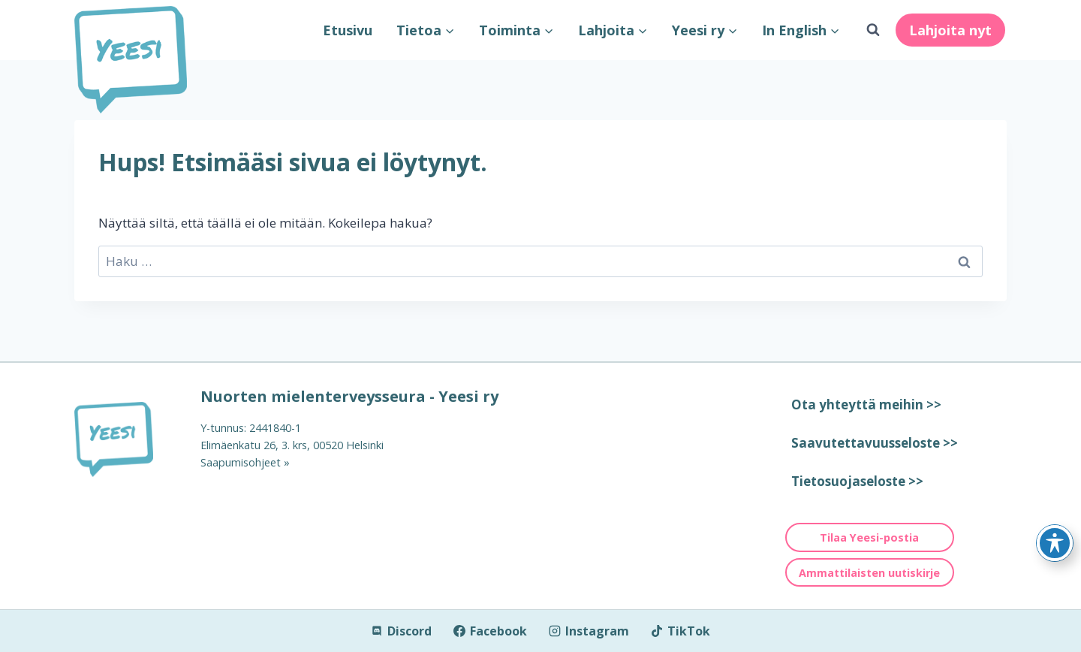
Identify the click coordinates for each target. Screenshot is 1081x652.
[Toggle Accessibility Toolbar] (1055, 543)
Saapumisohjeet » (245, 462)
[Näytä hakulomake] (873, 30)
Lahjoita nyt (950, 30)
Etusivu (347, 30)
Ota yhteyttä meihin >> (866, 404)
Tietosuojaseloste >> (857, 481)
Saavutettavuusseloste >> (874, 442)
